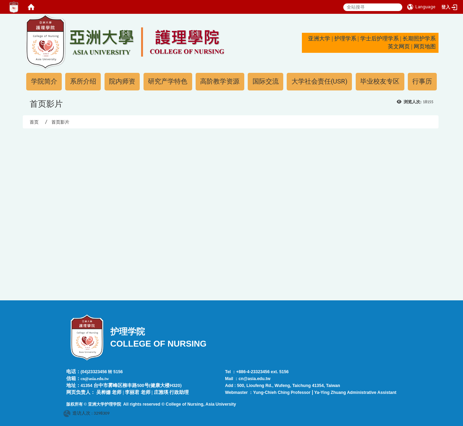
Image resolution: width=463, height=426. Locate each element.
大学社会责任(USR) (319, 81)
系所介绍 (83, 81)
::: (21, 16)
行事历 (422, 81)
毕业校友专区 (380, 81)
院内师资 (122, 81)
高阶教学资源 (219, 81)
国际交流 (266, 81)
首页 (34, 122)
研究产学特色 (167, 81)
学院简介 (44, 81)
